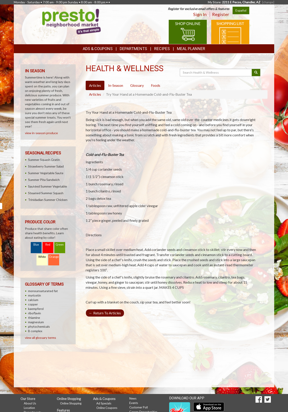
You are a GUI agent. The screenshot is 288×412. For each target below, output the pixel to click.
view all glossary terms (40, 337)
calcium (33, 300)
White (42, 257)
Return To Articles (105, 313)
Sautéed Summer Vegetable (47, 186)
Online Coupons (106, 408)
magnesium (36, 322)
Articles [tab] (95, 85)
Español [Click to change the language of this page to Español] (240, 10)
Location (29, 408)
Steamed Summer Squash (45, 193)
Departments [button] (133, 48)
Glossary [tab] (137, 85)
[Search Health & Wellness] (216, 72)
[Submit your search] (256, 72)
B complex (35, 331)
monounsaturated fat (43, 291)
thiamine (34, 317)
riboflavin (34, 313)
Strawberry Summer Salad (46, 166)
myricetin (34, 295)
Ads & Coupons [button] (98, 48)
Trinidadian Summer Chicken (47, 200)
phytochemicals (39, 326)
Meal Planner (191, 48)
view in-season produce (41, 133)
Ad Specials (103, 403)
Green (60, 244)
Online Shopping (70, 403)
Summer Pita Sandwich (44, 180)
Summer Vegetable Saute (45, 173)
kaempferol (36, 309)
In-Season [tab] (115, 85)
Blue (36, 244)
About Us (30, 403)
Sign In (200, 14)
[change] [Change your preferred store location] (268, 2)
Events (133, 403)
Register (220, 14)
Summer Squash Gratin (44, 160)
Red (47, 244)
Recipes (162, 48)
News (132, 398)
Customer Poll (138, 407)
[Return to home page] (71, 21)
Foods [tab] (155, 85)
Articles (95, 94)
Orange (54, 257)
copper (33, 304)
